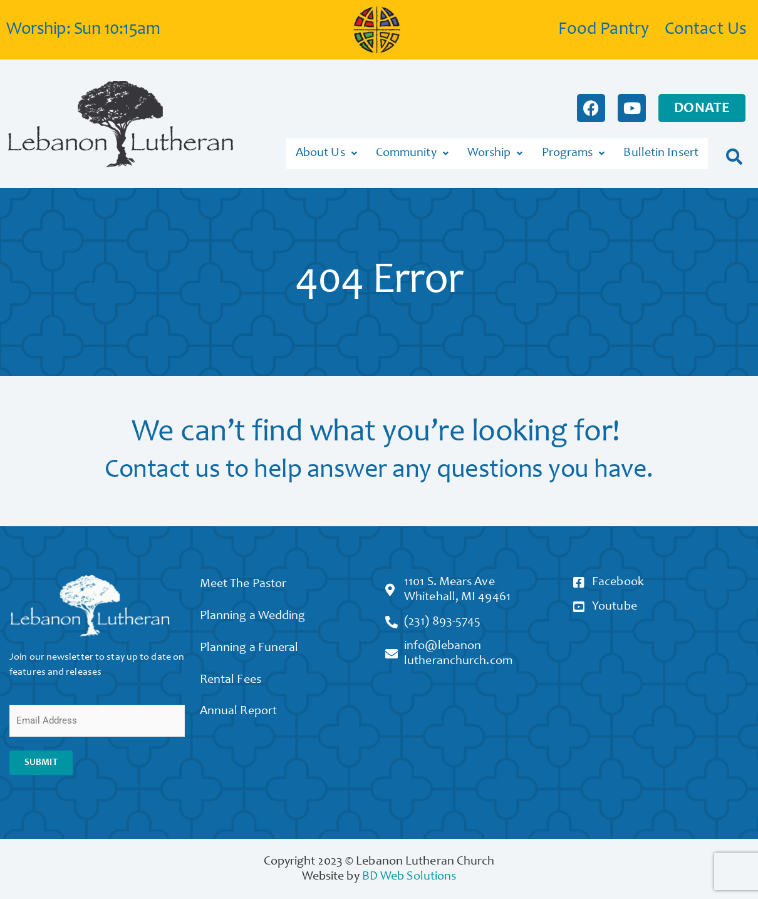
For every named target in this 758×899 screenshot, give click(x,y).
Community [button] (412, 151)
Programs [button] (573, 151)
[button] (734, 151)
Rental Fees (234, 683)
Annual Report (242, 716)
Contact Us (706, 30)
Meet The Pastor (247, 581)
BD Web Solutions (409, 872)
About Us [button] (326, 151)
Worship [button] (495, 151)
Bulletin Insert (660, 151)
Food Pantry (603, 30)
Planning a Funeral (253, 649)
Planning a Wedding (256, 615)
